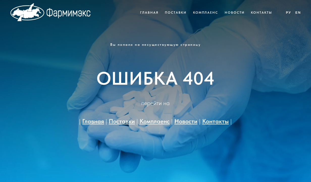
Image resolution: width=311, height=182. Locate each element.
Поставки (175, 12)
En (298, 12)
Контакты (261, 12)
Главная (149, 12)
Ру (288, 12)
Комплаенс (205, 12)
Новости (234, 12)
